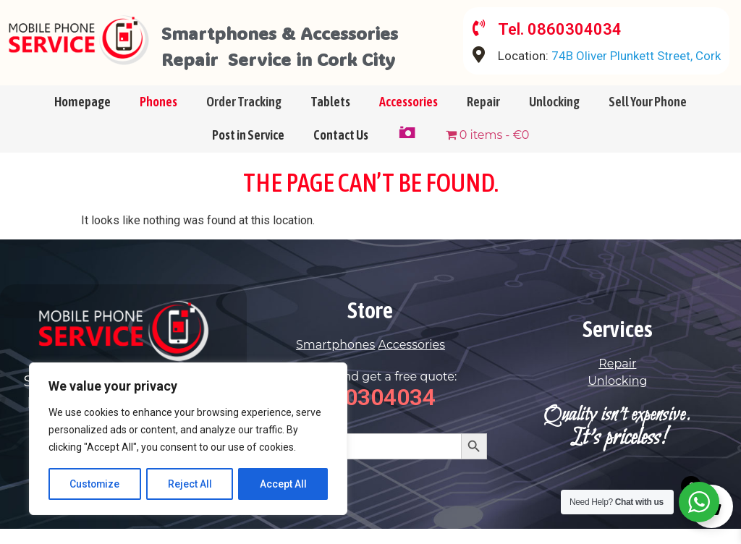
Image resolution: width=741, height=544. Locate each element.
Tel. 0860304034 (561, 29)
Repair (483, 116)
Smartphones (335, 359)
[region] (188, 439)
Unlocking (554, 116)
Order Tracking (243, 116)
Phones (158, 116)
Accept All (283, 484)
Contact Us (340, 149)
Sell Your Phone (648, 116)
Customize (95, 484)
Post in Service (248, 149)
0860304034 (370, 411)
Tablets (330, 116)
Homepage (82, 116)
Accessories (408, 116)
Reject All (191, 484)
